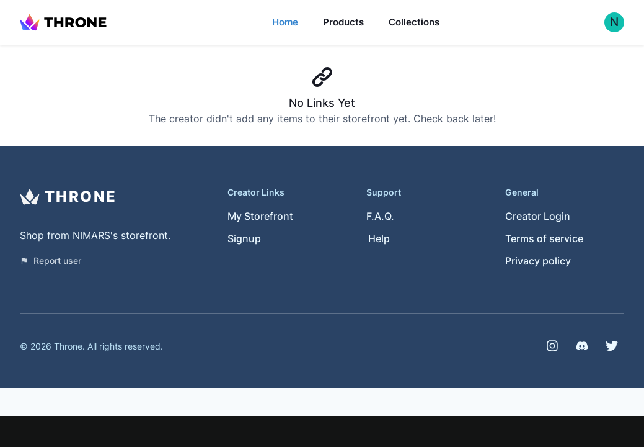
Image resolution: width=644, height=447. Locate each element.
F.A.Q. (380, 216)
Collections (414, 22)
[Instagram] (552, 345)
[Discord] (582, 345)
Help (379, 238)
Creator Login (537, 216)
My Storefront (260, 216)
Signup (244, 238)
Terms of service (544, 238)
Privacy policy (538, 261)
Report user (50, 260)
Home (285, 22)
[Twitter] (611, 345)
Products (343, 22)
